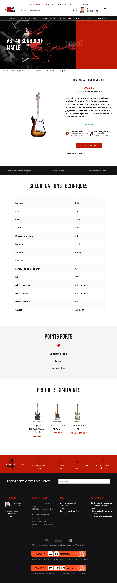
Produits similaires (97, 171)
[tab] (19, 170)
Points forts (58, 171)
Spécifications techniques (19, 171)
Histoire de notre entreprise (101, 503)
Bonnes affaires (36, 4)
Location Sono (101, 18)
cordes (53, 18)
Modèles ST (37, 422)
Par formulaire (10, 514)
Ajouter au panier (89, 145)
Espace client (65, 508)
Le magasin (62, 4)
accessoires (73, 18)
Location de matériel (68, 503)
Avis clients (50, 4)
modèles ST (80, 153)
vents (62, 18)
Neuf (77, 211)
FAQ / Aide (85, 4)
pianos (23, 18)
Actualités (73, 4)
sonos (44, 18)
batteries (33, 18)
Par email (8, 516)
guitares (13, 18)
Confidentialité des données (101, 516)
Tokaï (77, 203)
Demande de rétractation (69, 511)
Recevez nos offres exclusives (29, 481)
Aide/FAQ (63, 514)
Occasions (86, 18)
